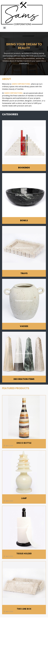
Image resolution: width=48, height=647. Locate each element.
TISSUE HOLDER (24, 553)
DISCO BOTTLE (24, 442)
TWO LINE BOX (24, 608)
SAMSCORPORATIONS (21, 84)
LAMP (24, 498)
